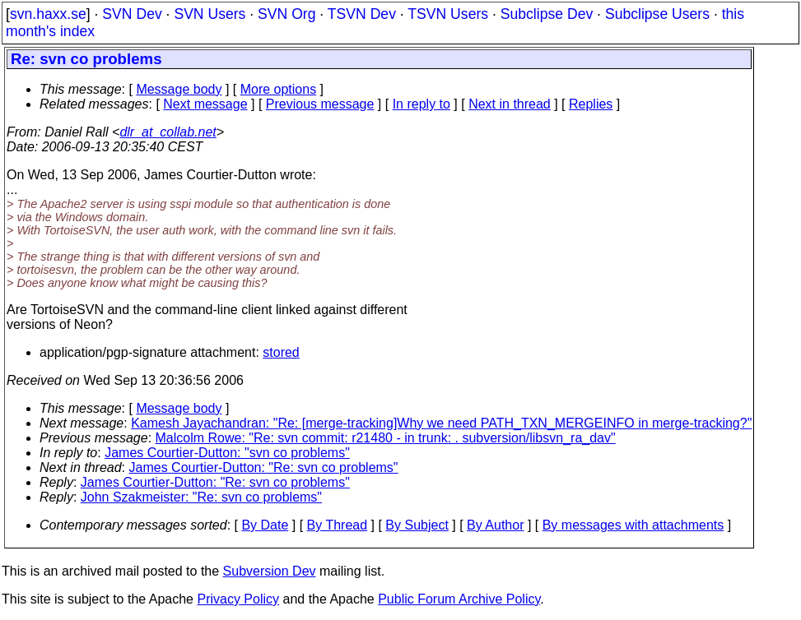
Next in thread (509, 104)
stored (281, 352)
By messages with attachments (633, 525)
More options (278, 89)
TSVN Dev (362, 14)
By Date (264, 525)
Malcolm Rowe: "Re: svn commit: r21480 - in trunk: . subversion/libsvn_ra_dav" (386, 438)
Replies (590, 104)
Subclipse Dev (547, 14)
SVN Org (286, 14)
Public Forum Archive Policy (459, 599)
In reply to (421, 104)
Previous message (320, 104)
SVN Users (209, 14)
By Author (495, 525)
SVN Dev (131, 14)
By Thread (337, 525)
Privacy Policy (238, 599)
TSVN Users (447, 14)
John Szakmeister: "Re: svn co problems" (201, 497)
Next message (205, 104)
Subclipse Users (657, 14)
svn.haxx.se (48, 14)
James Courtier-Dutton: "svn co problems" (227, 453)
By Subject (416, 525)
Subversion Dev (269, 571)
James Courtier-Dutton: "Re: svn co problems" (263, 467)
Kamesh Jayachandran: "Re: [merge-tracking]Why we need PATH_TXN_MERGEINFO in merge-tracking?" (441, 423)
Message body (178, 89)
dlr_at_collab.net (167, 132)
